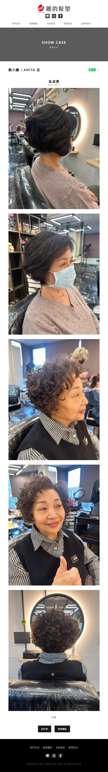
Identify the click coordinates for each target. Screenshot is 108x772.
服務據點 (33, 23)
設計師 (44, 729)
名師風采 (51, 23)
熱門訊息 (16, 23)
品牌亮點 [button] (85, 23)
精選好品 (68, 23)
